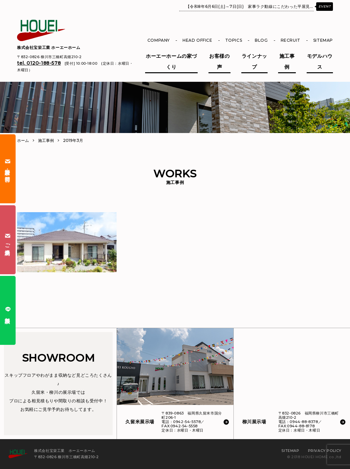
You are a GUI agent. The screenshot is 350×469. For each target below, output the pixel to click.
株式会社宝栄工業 (48, 47)
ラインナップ (254, 61)
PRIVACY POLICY (324, 450)
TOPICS (233, 40)
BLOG (261, 40)
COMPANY (158, 40)
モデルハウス (320, 61)
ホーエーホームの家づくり (171, 61)
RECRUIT (290, 40)
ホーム (23, 140)
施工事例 (287, 61)
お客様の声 (219, 61)
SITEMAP (323, 40)
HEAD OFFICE (197, 40)
